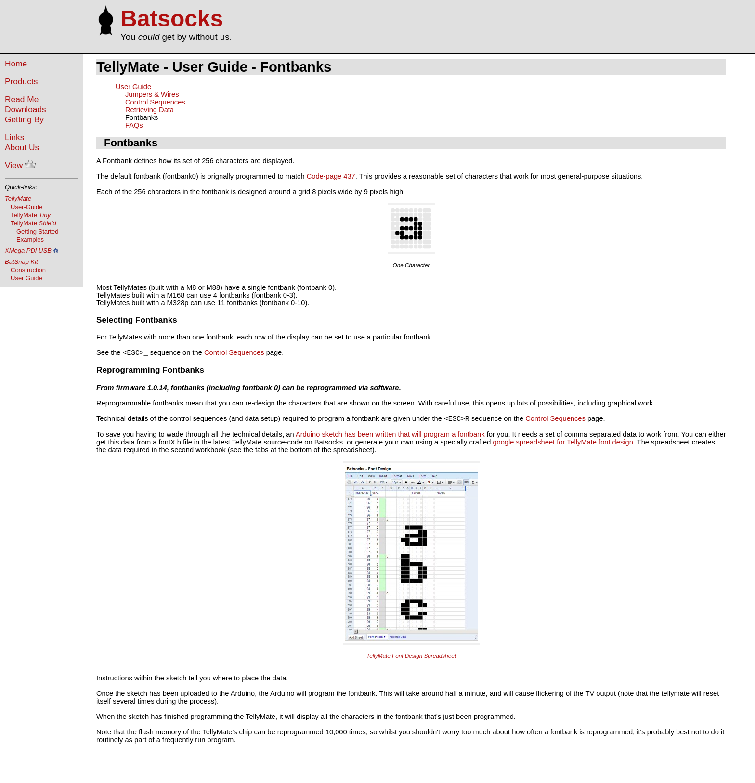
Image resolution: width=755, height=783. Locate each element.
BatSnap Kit (21, 261)
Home (16, 63)
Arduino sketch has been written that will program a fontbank (391, 437)
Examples (30, 239)
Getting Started (37, 231)
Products (21, 81)
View (20, 165)
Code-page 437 (331, 176)
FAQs (134, 125)
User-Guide (26, 206)
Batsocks (171, 18)
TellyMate (18, 198)
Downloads (25, 109)
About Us (22, 147)
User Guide (26, 278)
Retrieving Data (149, 110)
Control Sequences (155, 102)
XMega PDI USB (28, 250)
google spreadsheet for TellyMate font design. (564, 445)
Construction (28, 270)
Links (14, 137)
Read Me (22, 99)
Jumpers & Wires (152, 94)
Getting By (24, 119)
